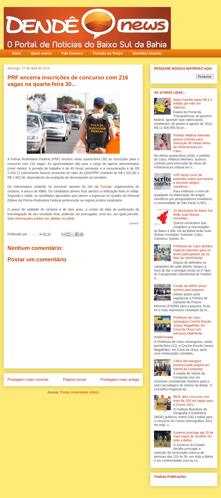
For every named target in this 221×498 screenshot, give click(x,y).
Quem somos (41, 53)
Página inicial (74, 379)
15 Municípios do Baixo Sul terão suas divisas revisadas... (193, 214)
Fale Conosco (72, 53)
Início (16, 53)
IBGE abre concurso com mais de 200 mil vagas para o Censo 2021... (193, 400)
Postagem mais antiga (119, 379)
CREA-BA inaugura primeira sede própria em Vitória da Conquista (191, 365)
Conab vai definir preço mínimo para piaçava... (190, 288)
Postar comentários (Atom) (79, 392)
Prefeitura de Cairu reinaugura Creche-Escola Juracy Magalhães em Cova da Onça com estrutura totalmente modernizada (182, 327)
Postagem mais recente (27, 379)
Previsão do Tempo (108, 53)
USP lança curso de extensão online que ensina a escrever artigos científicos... (193, 180)
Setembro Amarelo (147, 53)
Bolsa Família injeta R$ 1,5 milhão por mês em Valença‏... (192, 103)
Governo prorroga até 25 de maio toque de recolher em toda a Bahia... (193, 436)
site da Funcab (99, 186)
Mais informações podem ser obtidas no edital (40, 218)
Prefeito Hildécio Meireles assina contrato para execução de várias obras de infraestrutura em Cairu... (192, 143)
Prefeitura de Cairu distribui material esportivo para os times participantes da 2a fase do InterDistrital (193, 252)
